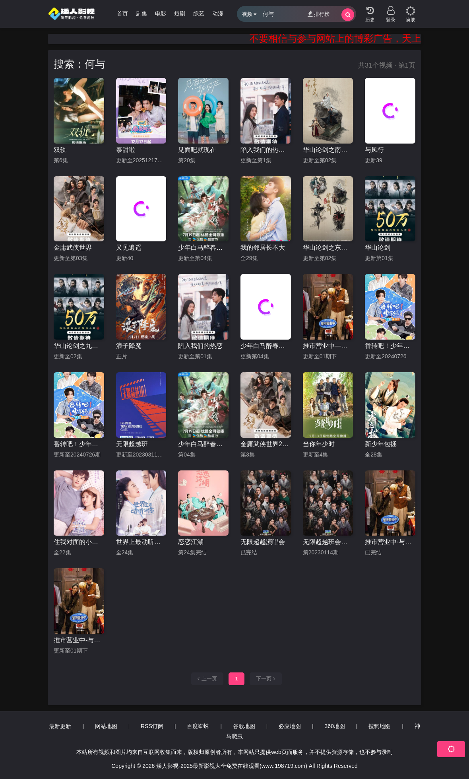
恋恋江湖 (190, 541)
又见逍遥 (128, 247)
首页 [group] (122, 13)
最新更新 (60, 726)
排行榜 (318, 13)
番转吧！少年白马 (390, 345)
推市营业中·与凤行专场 (390, 541)
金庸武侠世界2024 (265, 444)
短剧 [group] (179, 13)
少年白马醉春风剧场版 (265, 345)
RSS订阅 (152, 726)
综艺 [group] (198, 13)
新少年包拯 (381, 444)
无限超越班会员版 (328, 541)
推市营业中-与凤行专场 (79, 640)
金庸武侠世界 (73, 247)
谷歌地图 (244, 726)
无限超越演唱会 (262, 541)
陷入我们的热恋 (200, 345)
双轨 (60, 149)
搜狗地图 (379, 726)
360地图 (335, 726)
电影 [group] (160, 13)
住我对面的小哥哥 (79, 541)
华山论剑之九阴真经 (79, 345)
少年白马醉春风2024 (203, 444)
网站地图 (106, 726)
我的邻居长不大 (262, 247)
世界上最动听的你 (141, 541)
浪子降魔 (128, 345)
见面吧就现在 (197, 149)
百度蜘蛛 (198, 726)
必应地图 (290, 726)
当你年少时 (319, 444)
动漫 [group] (217, 13)
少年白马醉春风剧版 (203, 247)
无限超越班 (132, 444)
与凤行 (374, 149)
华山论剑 (377, 247)
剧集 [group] (141, 13)
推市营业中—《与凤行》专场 (328, 345)
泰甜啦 (125, 149)
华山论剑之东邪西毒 (328, 247)
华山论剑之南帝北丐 (328, 149)
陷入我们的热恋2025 (265, 149)
